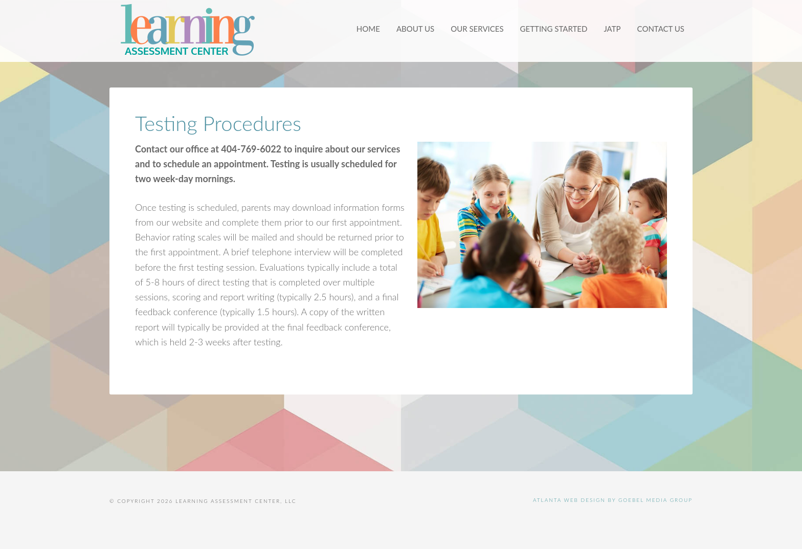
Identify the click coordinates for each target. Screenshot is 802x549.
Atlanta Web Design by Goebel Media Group (613, 500)
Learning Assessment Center (186, 30)
